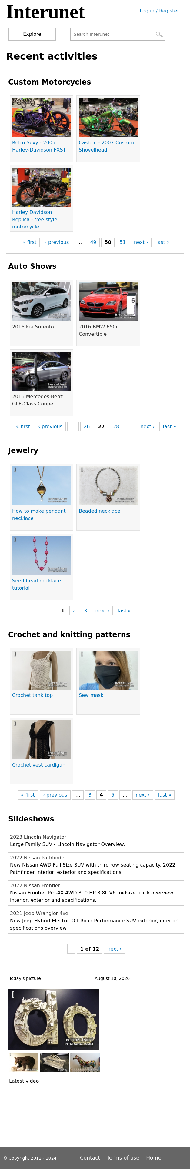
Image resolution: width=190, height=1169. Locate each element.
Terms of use (123, 1158)
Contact (91, 1158)
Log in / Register (159, 11)
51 (122, 242)
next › (141, 242)
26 (87, 426)
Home (153, 1158)
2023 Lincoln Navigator (38, 837)
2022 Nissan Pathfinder (38, 858)
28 (116, 426)
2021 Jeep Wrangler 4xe (39, 913)
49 (93, 242)
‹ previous (57, 242)
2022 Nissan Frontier (35, 885)
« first (29, 242)
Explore (32, 34)
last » (163, 242)
